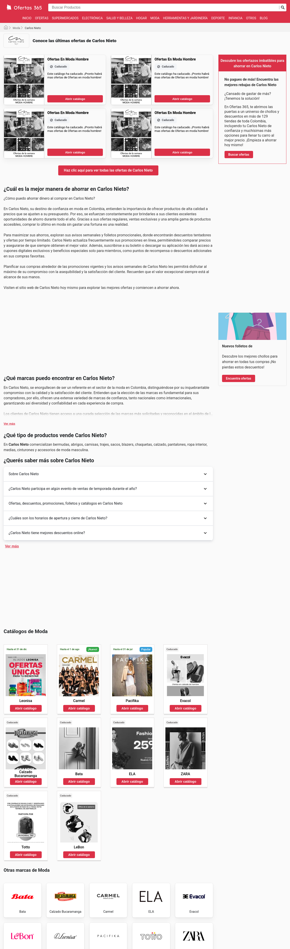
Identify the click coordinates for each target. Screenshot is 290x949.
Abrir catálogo (75, 99)
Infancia (236, 18)
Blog (264, 18)
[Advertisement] (108, 334)
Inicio (26, 18)
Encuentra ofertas (238, 378)
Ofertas (41, 18)
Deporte (218, 18)
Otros (251, 18)
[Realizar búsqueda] (282, 7)
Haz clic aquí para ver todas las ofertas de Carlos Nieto (108, 170)
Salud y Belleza (119, 18)
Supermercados (65, 18)
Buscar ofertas (238, 154)
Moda (155, 18)
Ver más (9, 423)
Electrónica (92, 18)
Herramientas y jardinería (185, 18)
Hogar (141, 18)
